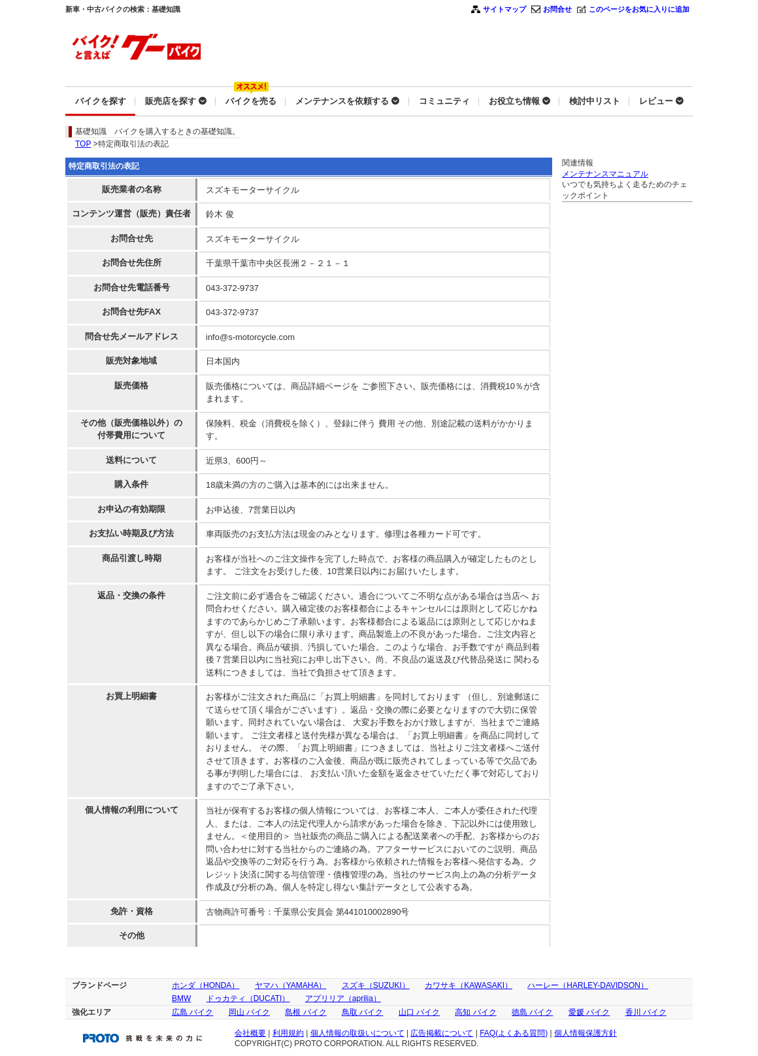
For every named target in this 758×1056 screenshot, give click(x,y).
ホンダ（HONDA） (205, 985)
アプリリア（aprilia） (343, 998)
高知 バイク (475, 1012)
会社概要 (250, 1033)
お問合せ (557, 9)
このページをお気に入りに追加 (639, 9)
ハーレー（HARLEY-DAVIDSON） (587, 985)
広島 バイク (192, 1012)
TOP (83, 143)
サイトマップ (504, 9)
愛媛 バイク (589, 1012)
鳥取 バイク (362, 1012)
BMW (181, 998)
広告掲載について (441, 1033)
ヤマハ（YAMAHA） (291, 985)
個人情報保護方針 (585, 1033)
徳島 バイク (532, 1012)
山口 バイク (419, 1012)
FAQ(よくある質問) (514, 1033)
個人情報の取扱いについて (357, 1033)
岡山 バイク (249, 1012)
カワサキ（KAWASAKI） (468, 985)
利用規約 (288, 1033)
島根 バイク (305, 1012)
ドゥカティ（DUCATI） (248, 998)
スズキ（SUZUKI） (376, 985)
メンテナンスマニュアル (605, 174)
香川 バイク (646, 1012)
